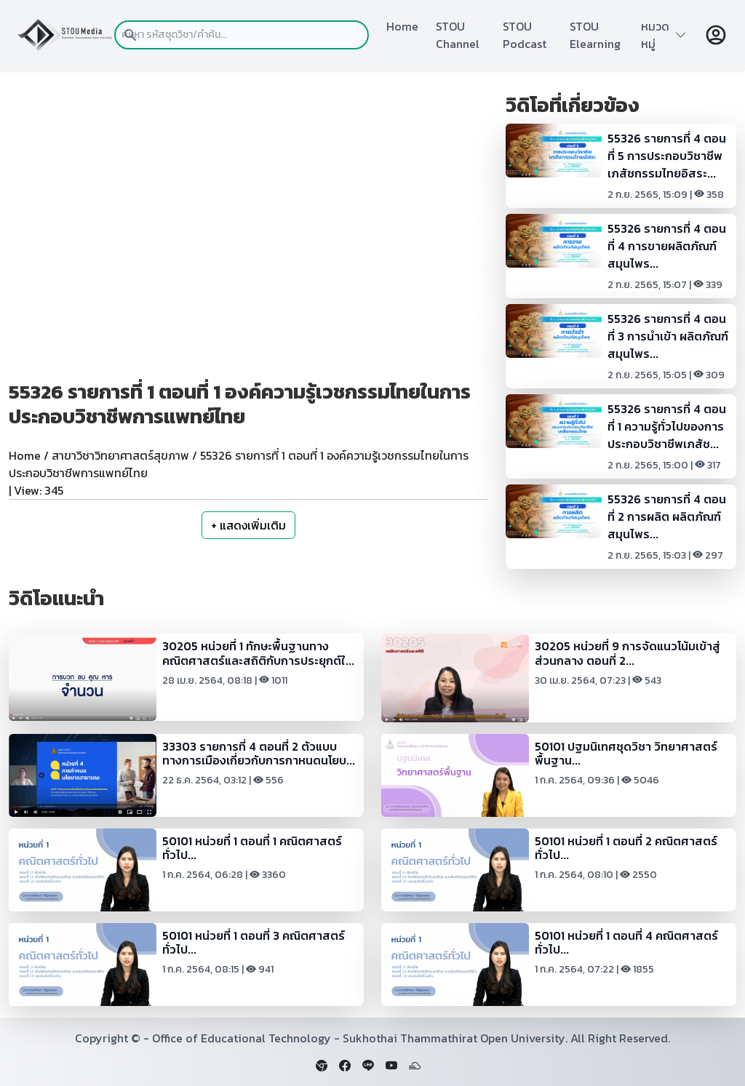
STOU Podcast (524, 34)
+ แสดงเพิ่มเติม (248, 525)
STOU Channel (457, 34)
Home (402, 26)
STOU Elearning (595, 34)
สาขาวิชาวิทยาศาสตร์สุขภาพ (120, 455)
